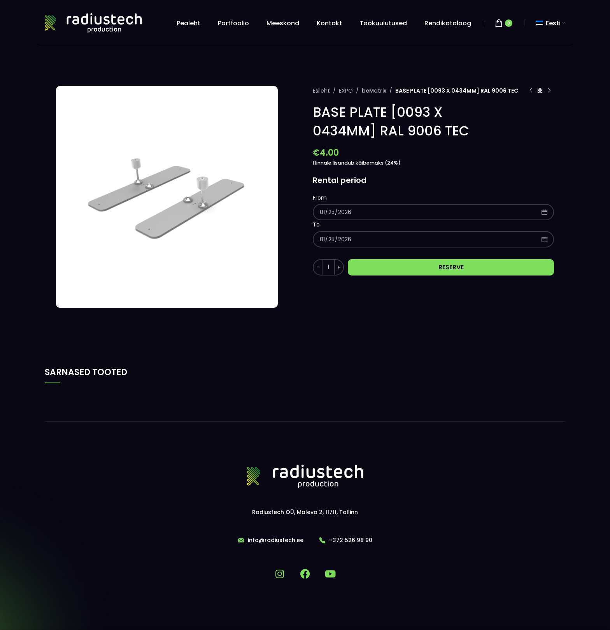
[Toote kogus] (328, 267)
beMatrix (373, 91)
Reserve (451, 267)
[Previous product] (530, 90)
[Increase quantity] (339, 267)
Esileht (321, 91)
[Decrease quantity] (318, 267)
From (320, 198)
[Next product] (549, 90)
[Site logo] (93, 23)
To (316, 224)
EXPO (346, 91)
